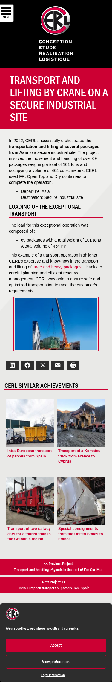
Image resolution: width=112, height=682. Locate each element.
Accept (56, 645)
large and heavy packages (57, 267)
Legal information (53, 675)
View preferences (56, 661)
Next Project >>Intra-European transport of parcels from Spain (54, 584)
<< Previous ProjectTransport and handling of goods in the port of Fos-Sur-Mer (58, 566)
